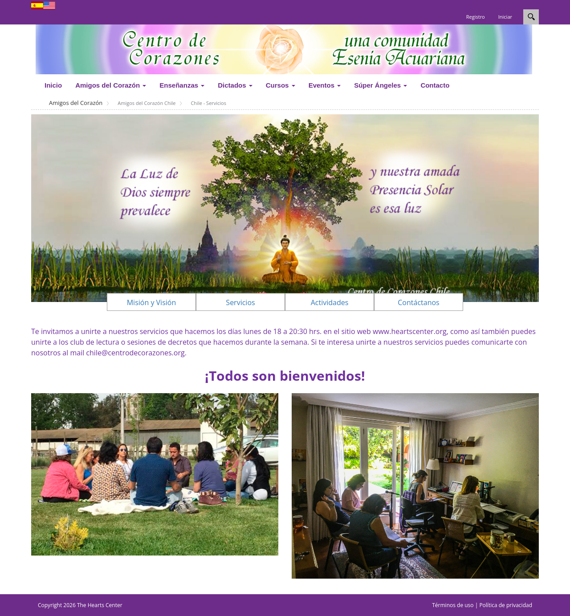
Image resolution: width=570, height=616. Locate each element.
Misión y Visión (151, 302)
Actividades (330, 302)
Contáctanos (418, 302)
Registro (475, 16)
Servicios (240, 302)
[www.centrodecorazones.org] (284, 48)
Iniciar (505, 16)
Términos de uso (452, 605)
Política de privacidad (505, 605)
